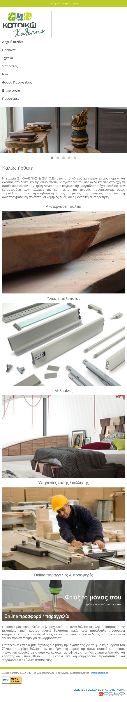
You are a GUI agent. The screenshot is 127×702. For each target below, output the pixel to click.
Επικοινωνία (11, 90)
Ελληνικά (55, 3)
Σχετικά (7, 58)
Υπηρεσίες (10, 66)
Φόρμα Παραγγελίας (17, 82)
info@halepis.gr (99, 673)
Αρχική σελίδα (12, 42)
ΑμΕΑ (75, 3)
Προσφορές (10, 98)
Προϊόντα (9, 50)
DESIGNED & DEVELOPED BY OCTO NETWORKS (99, 690)
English (66, 3)
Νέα (5, 74)
